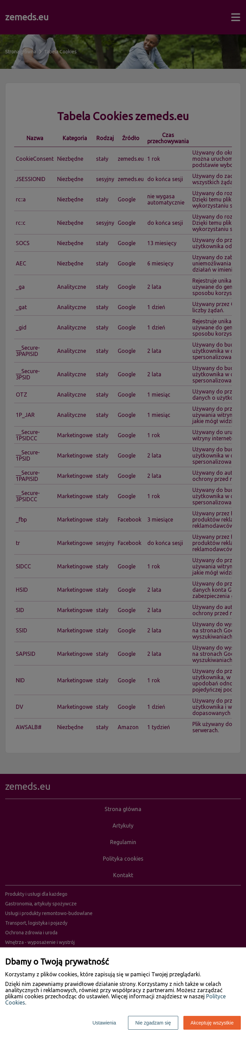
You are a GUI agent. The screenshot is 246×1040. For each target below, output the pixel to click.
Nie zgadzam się (153, 1023)
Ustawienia (104, 1023)
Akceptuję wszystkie (212, 1023)
